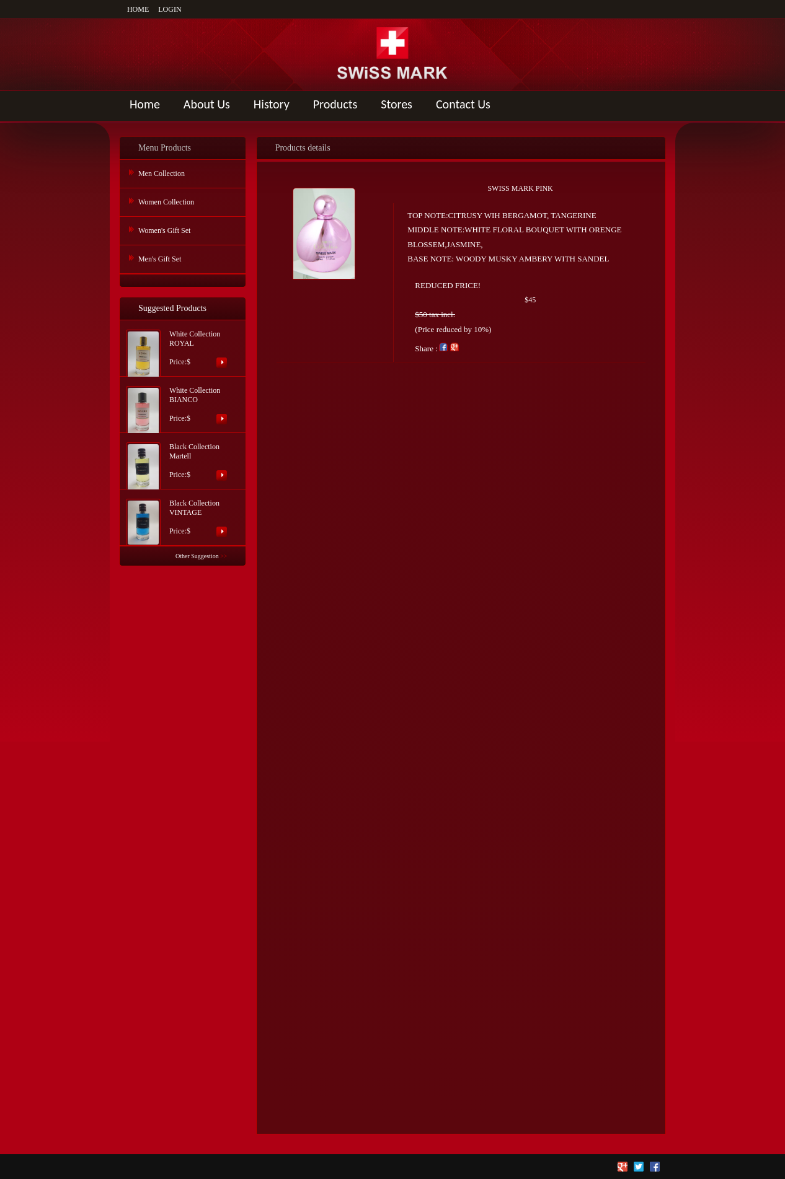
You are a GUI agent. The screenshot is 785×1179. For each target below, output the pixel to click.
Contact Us (463, 104)
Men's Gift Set (160, 259)
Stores (396, 104)
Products (335, 104)
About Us (207, 104)
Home (145, 104)
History (272, 104)
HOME (138, 9)
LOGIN (169, 9)
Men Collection (161, 173)
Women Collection (166, 202)
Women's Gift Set (164, 230)
